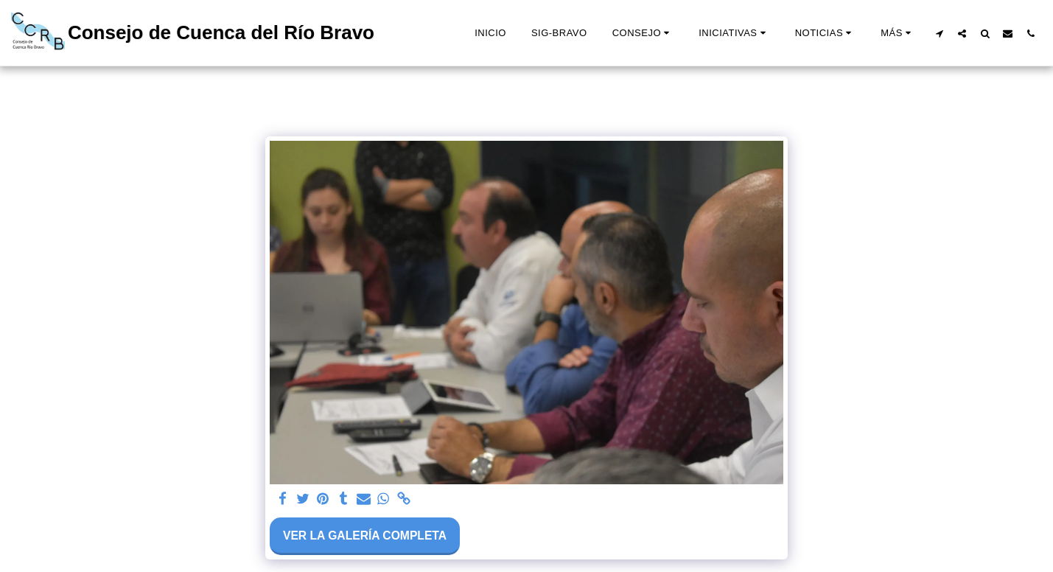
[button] (643, 33)
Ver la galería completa (365, 535)
